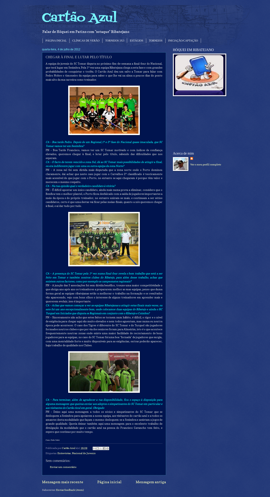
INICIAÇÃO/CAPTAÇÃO (183, 40)
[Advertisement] (199, 123)
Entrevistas (64, 453)
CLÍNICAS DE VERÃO (86, 40)
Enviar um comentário (63, 466)
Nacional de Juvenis (84, 453)
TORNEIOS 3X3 (114, 40)
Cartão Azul (79, 18)
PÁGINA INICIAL (56, 40)
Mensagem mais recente (62, 482)
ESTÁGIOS (136, 40)
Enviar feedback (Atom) (70, 489)
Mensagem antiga (151, 482)
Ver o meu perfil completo (205, 164)
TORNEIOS (156, 40)
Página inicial (109, 482)
